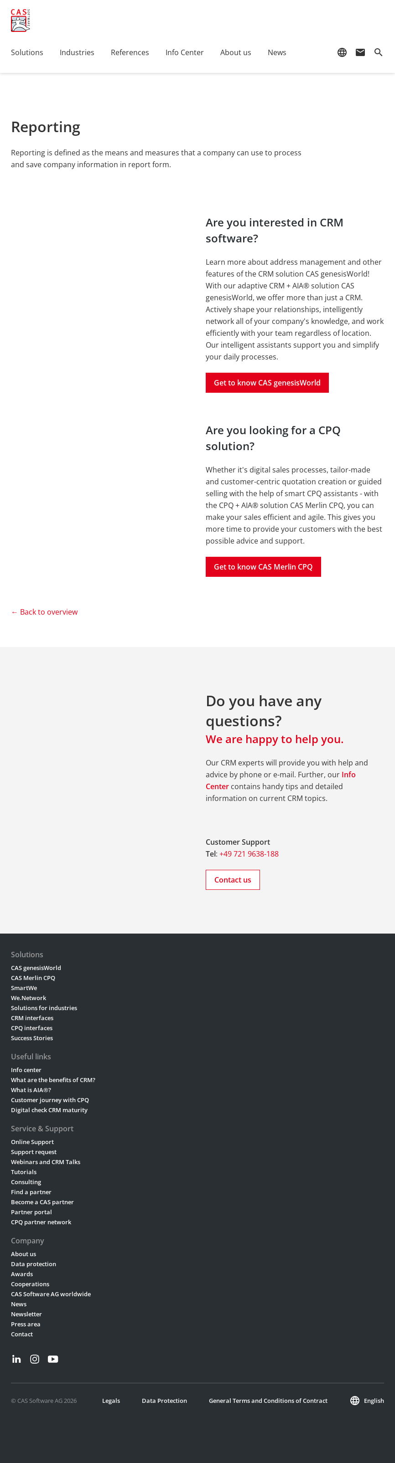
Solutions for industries (44, 1008)
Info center (26, 1070)
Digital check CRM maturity (49, 1110)
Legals (111, 1400)
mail (360, 52)
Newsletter (26, 1314)
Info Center (185, 52)
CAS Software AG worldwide (51, 1294)
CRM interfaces (32, 1018)
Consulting (26, 1182)
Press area (26, 1324)
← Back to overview (44, 612)
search (378, 52)
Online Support (32, 1142)
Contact (22, 1334)
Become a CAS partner (42, 1202)
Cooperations (30, 1284)
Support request (34, 1152)
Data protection (33, 1264)
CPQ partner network (41, 1222)
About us (235, 52)
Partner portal (31, 1212)
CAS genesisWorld (36, 968)
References (130, 52)
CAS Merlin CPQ (33, 978)
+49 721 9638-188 (249, 854)
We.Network (28, 998)
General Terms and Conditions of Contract (268, 1400)
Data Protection (164, 1400)
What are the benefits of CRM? (53, 1080)
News (277, 52)
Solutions (27, 52)
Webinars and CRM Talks (45, 1162)
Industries (77, 52)
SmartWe (24, 988)
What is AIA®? (31, 1090)
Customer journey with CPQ (50, 1100)
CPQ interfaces (31, 1028)
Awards (22, 1274)
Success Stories (32, 1038)
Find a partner (31, 1192)
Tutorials (23, 1172)
